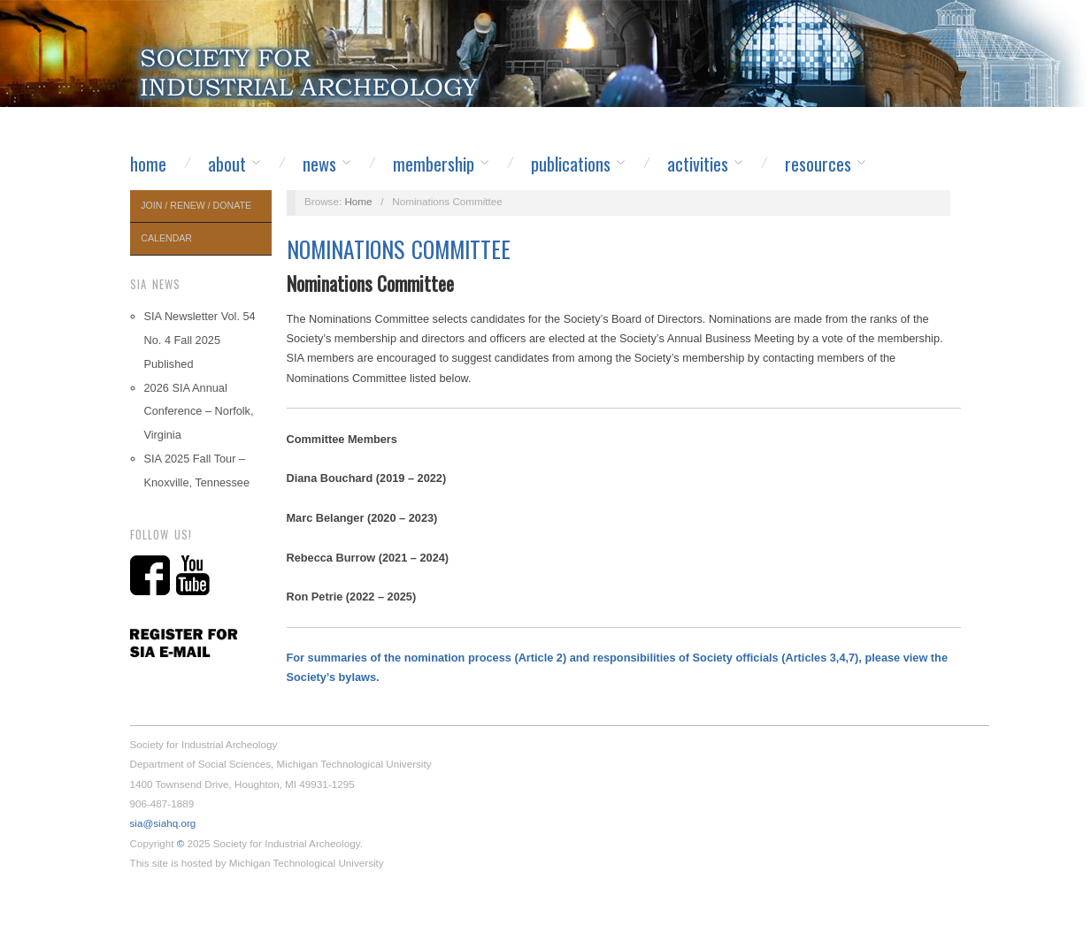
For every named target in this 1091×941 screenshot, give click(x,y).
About (227, 163)
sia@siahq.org (163, 823)
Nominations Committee (399, 249)
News (319, 163)
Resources (818, 163)
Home (148, 163)
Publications (571, 163)
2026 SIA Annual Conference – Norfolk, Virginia (199, 411)
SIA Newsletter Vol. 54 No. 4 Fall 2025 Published (200, 340)
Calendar (166, 238)
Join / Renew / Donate (196, 205)
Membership (433, 163)
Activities (697, 163)
